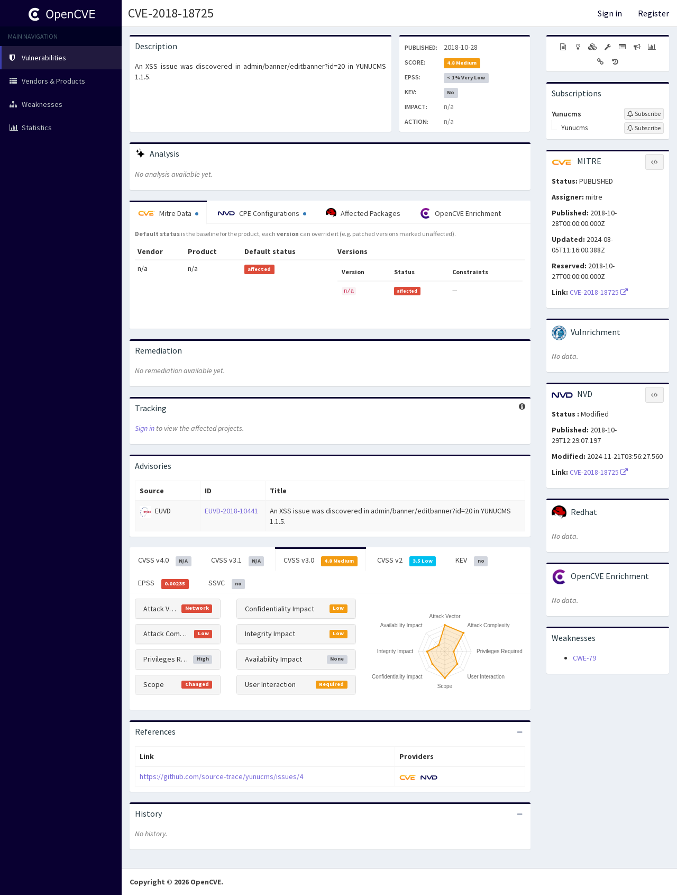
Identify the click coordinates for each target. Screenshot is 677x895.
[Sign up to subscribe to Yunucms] (644, 114)
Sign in (610, 13)
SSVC (226, 583)
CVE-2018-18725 (171, 13)
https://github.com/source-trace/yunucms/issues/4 (221, 776)
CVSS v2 (406, 560)
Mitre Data (168, 213)
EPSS (163, 583)
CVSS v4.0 (164, 560)
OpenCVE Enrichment (460, 213)
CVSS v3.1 (237, 560)
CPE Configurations (262, 213)
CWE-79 (584, 658)
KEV (471, 560)
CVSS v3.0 (320, 560)
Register (653, 13)
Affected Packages (363, 213)
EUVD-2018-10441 (231, 511)
